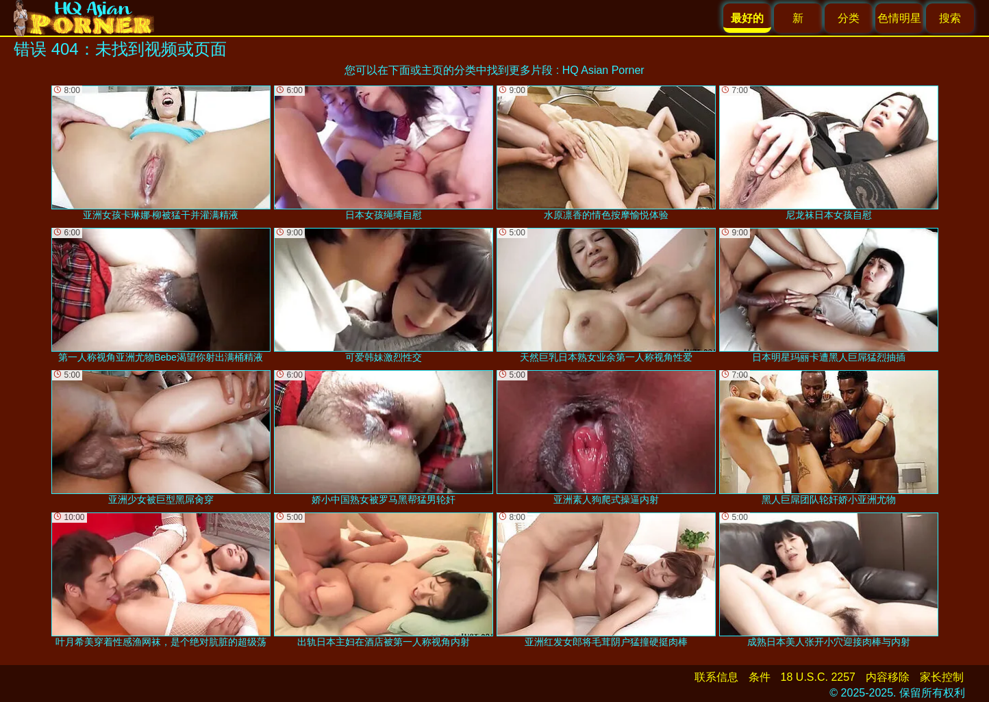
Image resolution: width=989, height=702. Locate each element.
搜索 (950, 18)
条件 (760, 677)
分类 (849, 18)
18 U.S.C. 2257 (818, 677)
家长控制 (942, 677)
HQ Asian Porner (603, 70)
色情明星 (899, 18)
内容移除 (888, 677)
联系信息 (716, 677)
